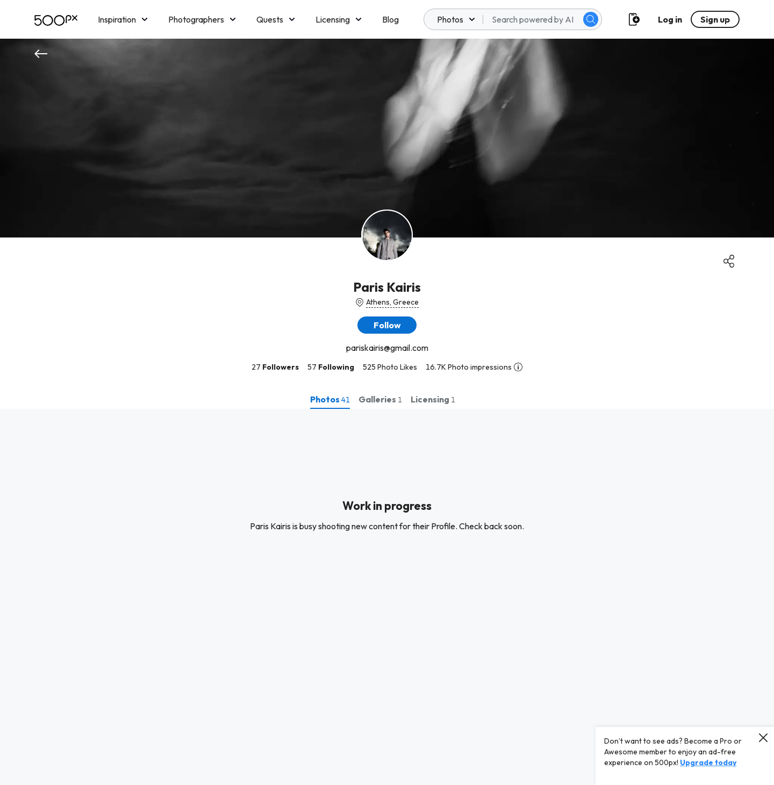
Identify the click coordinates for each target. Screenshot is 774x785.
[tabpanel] (387, 597)
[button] (387, 325)
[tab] (330, 399)
